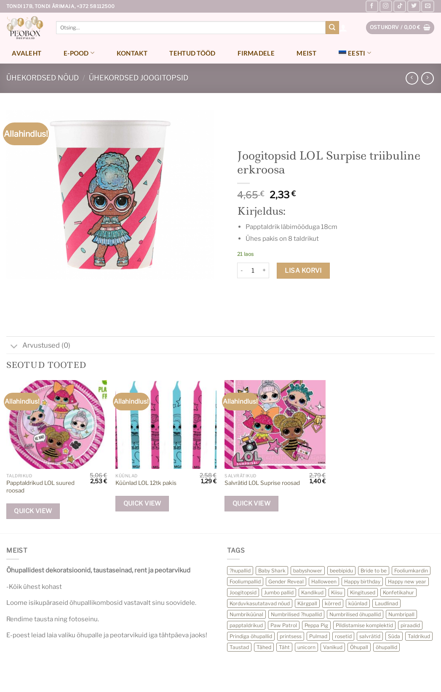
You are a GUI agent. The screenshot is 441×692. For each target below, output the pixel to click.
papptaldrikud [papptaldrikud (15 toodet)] (246, 625)
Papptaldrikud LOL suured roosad (40, 486)
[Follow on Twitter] (413, 6)
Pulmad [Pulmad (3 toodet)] (318, 636)
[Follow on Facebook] (372, 6)
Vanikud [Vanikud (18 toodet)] (332, 647)
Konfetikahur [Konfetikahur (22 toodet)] (398, 592)
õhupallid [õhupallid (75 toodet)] (386, 647)
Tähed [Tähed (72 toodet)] (264, 647)
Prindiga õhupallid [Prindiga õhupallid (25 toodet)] (251, 636)
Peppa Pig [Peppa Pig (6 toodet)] (316, 625)
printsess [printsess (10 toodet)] (291, 636)
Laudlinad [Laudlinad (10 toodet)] (386, 603)
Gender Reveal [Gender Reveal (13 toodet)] (286, 581)
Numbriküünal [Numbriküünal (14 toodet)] (246, 614)
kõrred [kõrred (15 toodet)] (333, 603)
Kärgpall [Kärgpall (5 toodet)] (307, 603)
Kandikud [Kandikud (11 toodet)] (312, 592)
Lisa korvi (303, 270)
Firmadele (256, 53)
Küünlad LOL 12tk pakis (145, 482)
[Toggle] (14, 347)
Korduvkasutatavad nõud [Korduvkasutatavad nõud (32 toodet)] (260, 603)
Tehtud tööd (192, 53)
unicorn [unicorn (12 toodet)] (306, 647)
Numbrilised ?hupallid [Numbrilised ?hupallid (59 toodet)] (296, 614)
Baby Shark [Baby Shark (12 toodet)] (272, 570)
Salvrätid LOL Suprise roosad (262, 482)
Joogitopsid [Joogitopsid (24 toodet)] (243, 592)
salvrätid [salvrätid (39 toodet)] (369, 636)
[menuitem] (355, 53)
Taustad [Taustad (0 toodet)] (239, 647)
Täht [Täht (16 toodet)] (284, 647)
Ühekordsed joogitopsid (138, 77)
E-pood (79, 53)
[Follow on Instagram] (386, 6)
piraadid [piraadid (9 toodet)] (410, 625)
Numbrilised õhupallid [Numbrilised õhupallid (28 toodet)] (355, 614)
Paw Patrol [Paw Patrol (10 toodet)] (283, 625)
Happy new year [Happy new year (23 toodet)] (407, 581)
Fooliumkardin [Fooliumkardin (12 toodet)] (411, 570)
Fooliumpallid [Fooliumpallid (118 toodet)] (245, 581)
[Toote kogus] (252, 271)
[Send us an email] (427, 6)
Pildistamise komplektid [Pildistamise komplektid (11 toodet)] (364, 625)
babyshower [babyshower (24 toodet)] (307, 570)
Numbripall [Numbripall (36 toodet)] (401, 614)
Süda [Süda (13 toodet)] (394, 636)
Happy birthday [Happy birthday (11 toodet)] (362, 581)
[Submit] (332, 28)
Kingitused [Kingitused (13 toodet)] (362, 592)
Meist (306, 53)
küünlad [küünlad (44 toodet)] (357, 603)
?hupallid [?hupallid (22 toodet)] (240, 570)
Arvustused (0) (38, 346)
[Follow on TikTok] (399, 6)
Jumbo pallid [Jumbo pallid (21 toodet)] (279, 592)
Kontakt (132, 53)
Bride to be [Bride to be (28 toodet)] (374, 570)
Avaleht (26, 53)
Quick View (33, 511)
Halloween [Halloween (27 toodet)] (324, 581)
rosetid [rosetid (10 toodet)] (343, 636)
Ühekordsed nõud (42, 77)
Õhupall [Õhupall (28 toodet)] (359, 647)
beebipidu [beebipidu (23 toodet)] (341, 570)
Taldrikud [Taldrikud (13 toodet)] (419, 636)
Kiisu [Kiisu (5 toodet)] (336, 592)
